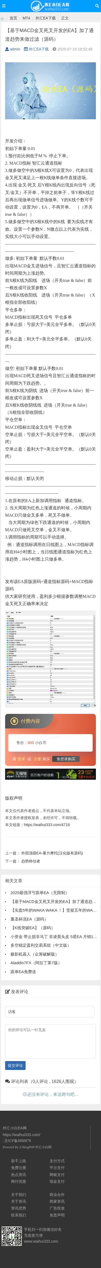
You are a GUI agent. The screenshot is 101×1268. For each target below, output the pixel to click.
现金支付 (57, 1181)
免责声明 (57, 1215)
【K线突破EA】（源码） (33, 927)
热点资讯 (18, 1174)
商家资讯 (57, 1201)
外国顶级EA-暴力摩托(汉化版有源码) (52, 853)
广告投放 (57, 1208)
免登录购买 (66, 759)
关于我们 (18, 1194)
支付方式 (57, 1161)
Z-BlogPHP (26, 1147)
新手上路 (18, 1161)
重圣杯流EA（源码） (29, 919)
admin (12, 49)
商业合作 (57, 1194)
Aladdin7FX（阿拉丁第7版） (36, 962)
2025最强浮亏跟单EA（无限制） (40, 892)
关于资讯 (18, 1201)
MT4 (26, 18)
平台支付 (57, 1167)
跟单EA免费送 (23, 971)
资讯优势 (18, 1208)
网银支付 (57, 1174)
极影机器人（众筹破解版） (35, 954)
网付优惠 (18, 1181)
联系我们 (18, 1215)
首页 (13, 18)
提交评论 (15, 1065)
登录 (21, 759)
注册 (37, 759)
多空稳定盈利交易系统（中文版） (41, 945)
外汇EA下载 (46, 18)
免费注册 (18, 1167)
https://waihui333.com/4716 (47, 825)
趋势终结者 (30, 861)
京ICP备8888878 (17, 1141)
